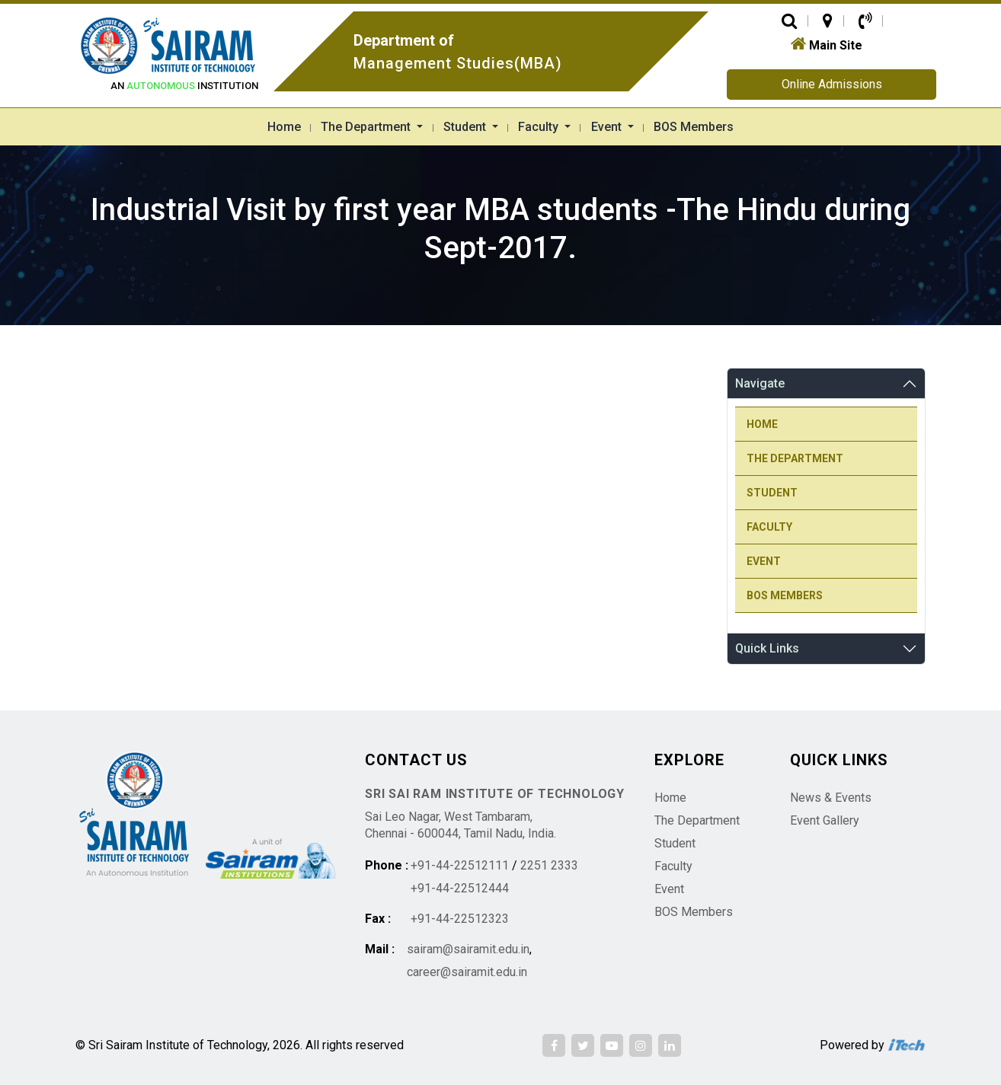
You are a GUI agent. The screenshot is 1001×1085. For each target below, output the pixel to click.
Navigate (760, 383)
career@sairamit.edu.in (467, 972)
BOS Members (694, 127)
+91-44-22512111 (460, 865)
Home (284, 127)
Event (608, 127)
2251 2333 (549, 865)
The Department (367, 127)
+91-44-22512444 (460, 888)
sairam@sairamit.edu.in (468, 949)
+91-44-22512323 (460, 918)
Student (466, 127)
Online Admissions (832, 84)
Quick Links (767, 648)
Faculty (539, 127)
